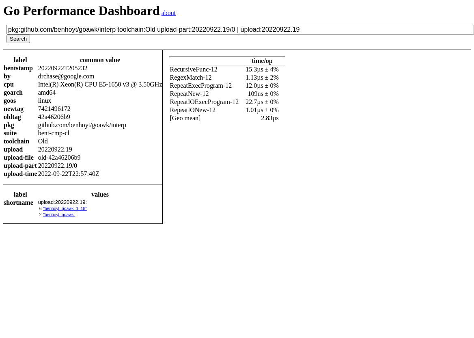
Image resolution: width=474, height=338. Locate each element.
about (169, 12)
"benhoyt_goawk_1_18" (64, 208)
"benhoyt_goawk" (59, 214)
